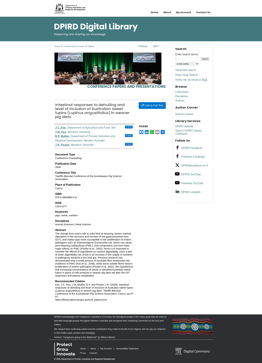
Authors (179, 100)
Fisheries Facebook (193, 156)
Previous (143, 46)
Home (57, 46)
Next (155, 46)
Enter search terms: (187, 54)
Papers (91, 46)
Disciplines (181, 96)
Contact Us (203, 12)
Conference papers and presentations (126, 86)
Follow (129, 127)
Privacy (83, 353)
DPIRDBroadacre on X (194, 165)
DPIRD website (184, 126)
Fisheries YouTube (192, 183)
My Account (106, 348)
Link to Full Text (152, 105)
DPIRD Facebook (191, 148)
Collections (181, 91)
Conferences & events (74, 46)
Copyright (93, 353)
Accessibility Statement (127, 348)
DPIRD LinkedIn (191, 192)
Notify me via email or (191, 79)
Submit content (184, 114)
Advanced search (185, 70)
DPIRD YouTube (191, 174)
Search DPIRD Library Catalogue (188, 132)
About (93, 348)
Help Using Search (186, 74)
